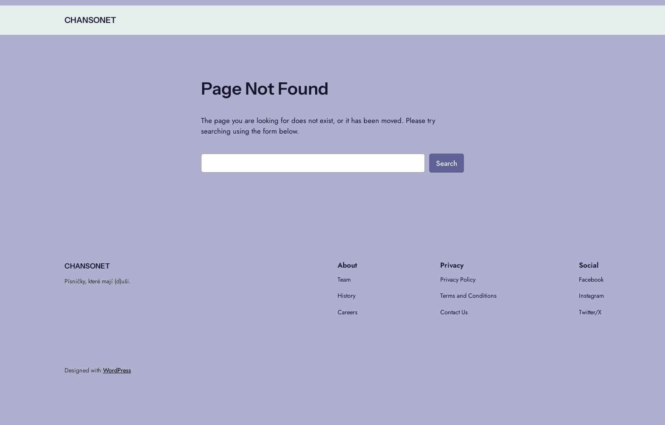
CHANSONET (90, 20)
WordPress (117, 370)
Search (446, 163)
